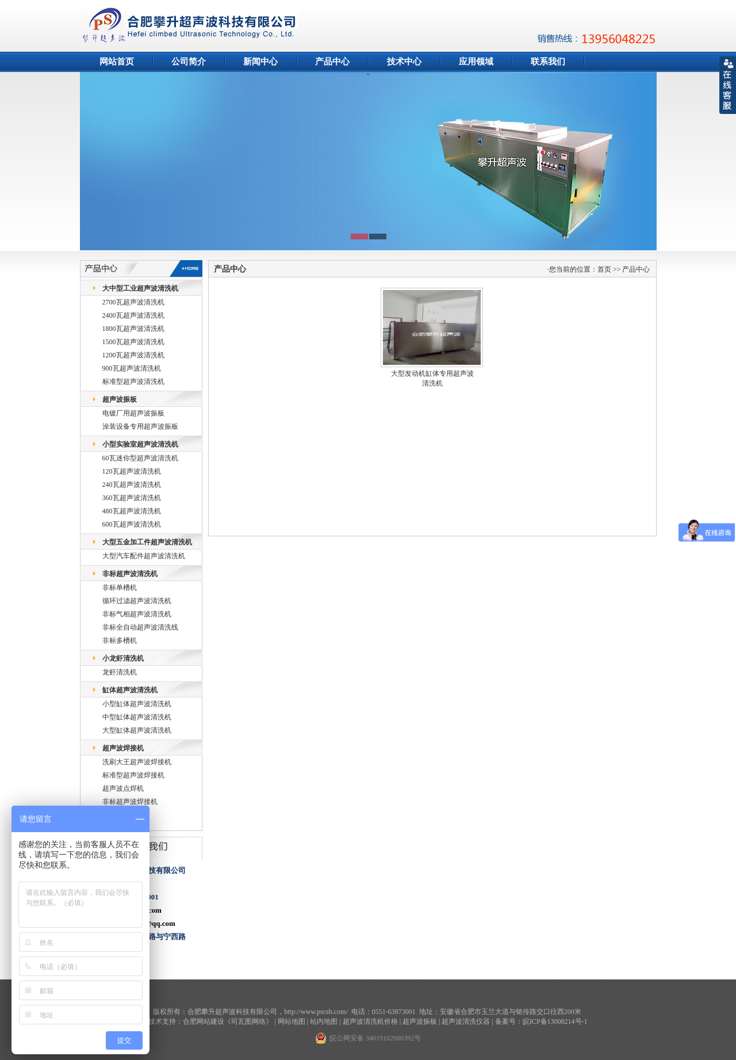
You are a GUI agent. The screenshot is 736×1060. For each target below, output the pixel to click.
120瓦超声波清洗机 (131, 471)
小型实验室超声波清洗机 (140, 444)
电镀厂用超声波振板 (133, 413)
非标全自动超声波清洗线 (140, 627)
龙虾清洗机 (119, 672)
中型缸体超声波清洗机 (136, 717)
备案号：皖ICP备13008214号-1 (541, 1021)
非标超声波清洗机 (130, 574)
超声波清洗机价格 (370, 1021)
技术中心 (404, 61)
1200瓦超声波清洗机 (133, 355)
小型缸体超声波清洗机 (136, 704)
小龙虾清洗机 (123, 658)
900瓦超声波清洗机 (131, 368)
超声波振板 (119, 399)
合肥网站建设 (203, 1021)
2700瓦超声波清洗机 (133, 302)
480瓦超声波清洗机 (131, 511)
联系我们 (548, 61)
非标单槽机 (119, 588)
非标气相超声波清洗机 (136, 614)
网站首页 (116, 61)
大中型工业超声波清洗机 (140, 288)
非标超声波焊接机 (130, 802)
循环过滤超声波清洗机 (136, 601)
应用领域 (476, 61)
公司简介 (188, 61)
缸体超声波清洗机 (130, 690)
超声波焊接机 (123, 748)
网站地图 (291, 1021)
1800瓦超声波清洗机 (133, 329)
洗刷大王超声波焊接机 (136, 762)
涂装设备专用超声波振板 (140, 426)
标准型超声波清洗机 (133, 382)
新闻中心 (260, 61)
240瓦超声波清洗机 (131, 485)
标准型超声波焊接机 (133, 775)
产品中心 (332, 61)
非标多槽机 (119, 640)
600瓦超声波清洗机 (131, 524)
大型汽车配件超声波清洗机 (143, 556)
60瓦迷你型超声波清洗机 (140, 458)
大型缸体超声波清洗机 (136, 730)
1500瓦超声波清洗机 (133, 342)
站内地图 (324, 1021)
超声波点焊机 (123, 788)
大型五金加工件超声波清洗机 (147, 542)
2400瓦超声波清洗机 (133, 315)
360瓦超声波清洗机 (131, 498)
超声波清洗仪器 (466, 1021)
